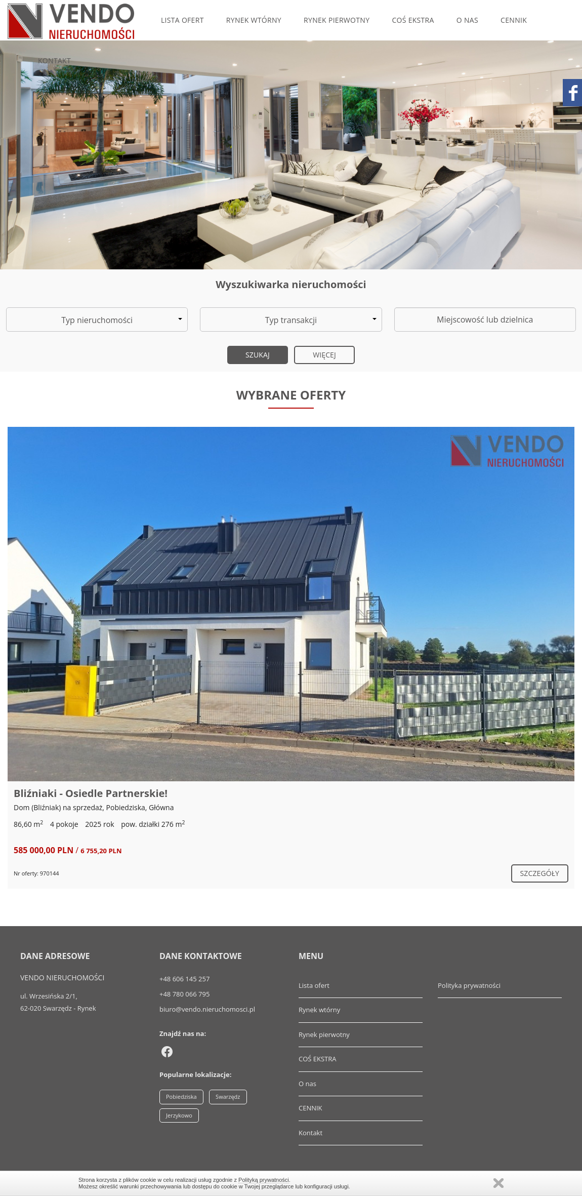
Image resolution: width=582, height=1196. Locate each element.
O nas (467, 20)
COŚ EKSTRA (413, 20)
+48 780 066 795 (184, 994)
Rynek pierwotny (336, 20)
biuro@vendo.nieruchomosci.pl (207, 1009)
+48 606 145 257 (184, 978)
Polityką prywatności (263, 1180)
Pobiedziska (181, 1096)
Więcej (324, 355)
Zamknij (498, 1183)
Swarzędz (228, 1096)
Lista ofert (182, 20)
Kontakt (54, 60)
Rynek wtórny (253, 20)
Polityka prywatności (469, 985)
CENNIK (514, 20)
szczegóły (539, 873)
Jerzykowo (179, 1115)
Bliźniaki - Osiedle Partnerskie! (91, 793)
